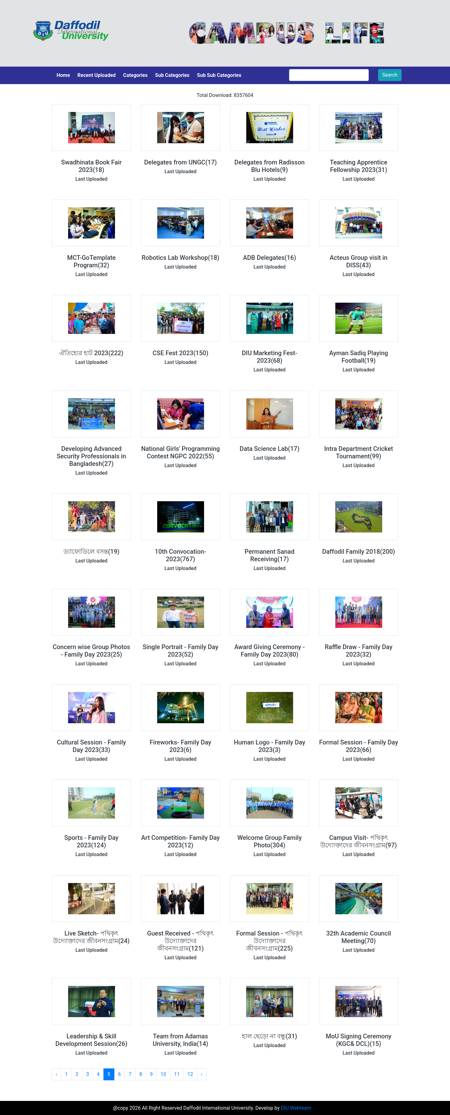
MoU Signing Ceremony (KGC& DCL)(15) (358, 1039)
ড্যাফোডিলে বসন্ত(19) (91, 551)
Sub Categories (172, 75)
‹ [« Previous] (56, 1074)
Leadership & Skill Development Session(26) (91, 1039)
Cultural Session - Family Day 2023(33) (91, 746)
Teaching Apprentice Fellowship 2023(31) (358, 166)
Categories (135, 75)
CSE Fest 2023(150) (180, 353)
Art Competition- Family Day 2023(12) (180, 841)
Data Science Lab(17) (269, 448)
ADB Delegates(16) (269, 257)
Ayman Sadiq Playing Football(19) (358, 356)
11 (177, 1074)
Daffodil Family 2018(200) (358, 551)
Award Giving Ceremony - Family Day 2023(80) (269, 650)
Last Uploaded (91, 179)
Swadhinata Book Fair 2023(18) (91, 166)
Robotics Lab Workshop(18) (180, 257)
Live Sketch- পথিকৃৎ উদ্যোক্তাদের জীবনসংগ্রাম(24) (91, 937)
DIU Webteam (296, 1108)
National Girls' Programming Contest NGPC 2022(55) (180, 452)
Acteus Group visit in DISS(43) (359, 261)
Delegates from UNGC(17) (180, 162)
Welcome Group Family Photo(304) (269, 841)
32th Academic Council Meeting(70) (358, 937)
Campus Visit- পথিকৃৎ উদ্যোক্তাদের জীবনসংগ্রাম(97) (358, 841)
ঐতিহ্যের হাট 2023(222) (91, 353)
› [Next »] (201, 1074)
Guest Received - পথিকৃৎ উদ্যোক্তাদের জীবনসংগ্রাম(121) (180, 941)
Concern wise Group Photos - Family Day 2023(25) (91, 650)
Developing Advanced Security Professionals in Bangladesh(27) (91, 456)
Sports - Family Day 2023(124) (91, 841)
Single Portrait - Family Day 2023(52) (180, 650)
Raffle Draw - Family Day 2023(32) (358, 650)
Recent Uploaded (97, 75)
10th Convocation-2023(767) (180, 555)
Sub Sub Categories (219, 75)
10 (163, 1074)
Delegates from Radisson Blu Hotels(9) (269, 166)
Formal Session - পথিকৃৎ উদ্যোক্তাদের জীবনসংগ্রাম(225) (269, 941)
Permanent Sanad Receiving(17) (269, 555)
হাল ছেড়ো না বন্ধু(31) (269, 1036)
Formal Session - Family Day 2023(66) (358, 746)
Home (63, 75)
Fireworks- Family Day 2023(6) (180, 746)
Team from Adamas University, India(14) (180, 1039)
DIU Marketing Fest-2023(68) (270, 356)
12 (190, 1074)
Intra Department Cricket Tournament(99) (358, 452)
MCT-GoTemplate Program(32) (91, 261)
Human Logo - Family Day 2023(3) (269, 746)
